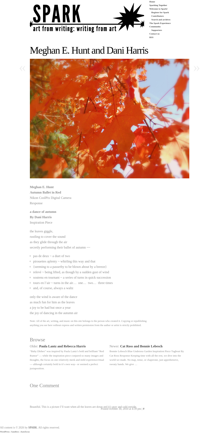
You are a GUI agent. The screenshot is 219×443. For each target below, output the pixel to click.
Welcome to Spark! (158, 9)
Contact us (154, 33)
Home (152, 1)
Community (155, 26)
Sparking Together (158, 5)
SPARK (32, 427)
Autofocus (25, 431)
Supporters (156, 30)
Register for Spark (160, 12)
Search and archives (161, 19)
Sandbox (15, 431)
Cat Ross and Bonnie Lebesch (141, 346)
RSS (151, 37)
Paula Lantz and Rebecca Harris (62, 346)
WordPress (5, 431)
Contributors (157, 16)
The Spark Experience (160, 23)
